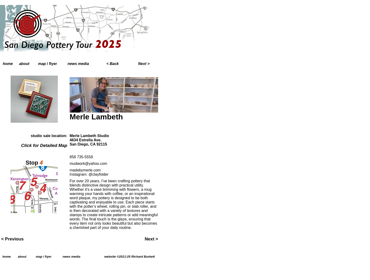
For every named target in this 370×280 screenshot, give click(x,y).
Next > (151, 238)
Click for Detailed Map (44, 145)
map (42, 64)
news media (78, 64)
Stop (34, 162)
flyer (53, 64)
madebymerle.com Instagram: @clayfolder (89, 172)
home (8, 64)
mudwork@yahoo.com (88, 164)
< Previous (12, 238)
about (24, 64)
